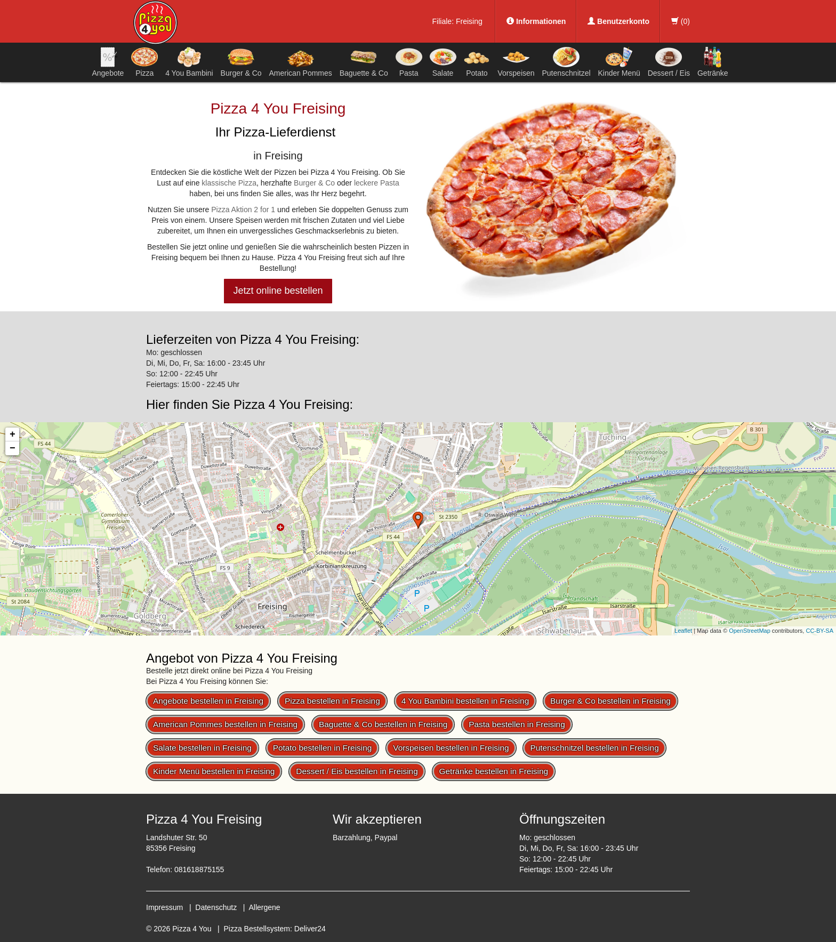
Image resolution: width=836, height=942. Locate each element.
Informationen (536, 21)
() (680, 21)
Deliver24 (310, 928)
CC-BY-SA (819, 630)
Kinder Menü (619, 61)
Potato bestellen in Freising (322, 747)
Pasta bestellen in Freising (517, 724)
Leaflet (683, 630)
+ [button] (12, 434)
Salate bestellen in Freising (202, 747)
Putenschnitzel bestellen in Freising (594, 747)
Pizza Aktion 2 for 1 (243, 209)
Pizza (144, 61)
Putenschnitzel (566, 61)
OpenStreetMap (749, 630)
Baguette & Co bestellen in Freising (383, 724)
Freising (469, 21)
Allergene (264, 907)
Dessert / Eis (669, 61)
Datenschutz (216, 907)
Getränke (712, 61)
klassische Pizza (229, 183)
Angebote (108, 61)
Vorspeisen (515, 61)
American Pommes (300, 63)
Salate (443, 61)
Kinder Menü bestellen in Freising (214, 771)
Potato (476, 61)
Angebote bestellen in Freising (208, 700)
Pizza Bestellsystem (257, 928)
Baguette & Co (364, 61)
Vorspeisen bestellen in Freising (451, 747)
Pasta (409, 61)
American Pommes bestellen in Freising (225, 724)
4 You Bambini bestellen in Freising (465, 700)
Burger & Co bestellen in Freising (610, 700)
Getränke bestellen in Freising (493, 771)
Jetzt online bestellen (278, 290)
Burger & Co (241, 61)
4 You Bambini (189, 61)
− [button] (12, 448)
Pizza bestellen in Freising (332, 700)
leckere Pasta (376, 183)
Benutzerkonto (618, 21)
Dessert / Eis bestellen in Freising (356, 771)
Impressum (164, 907)
